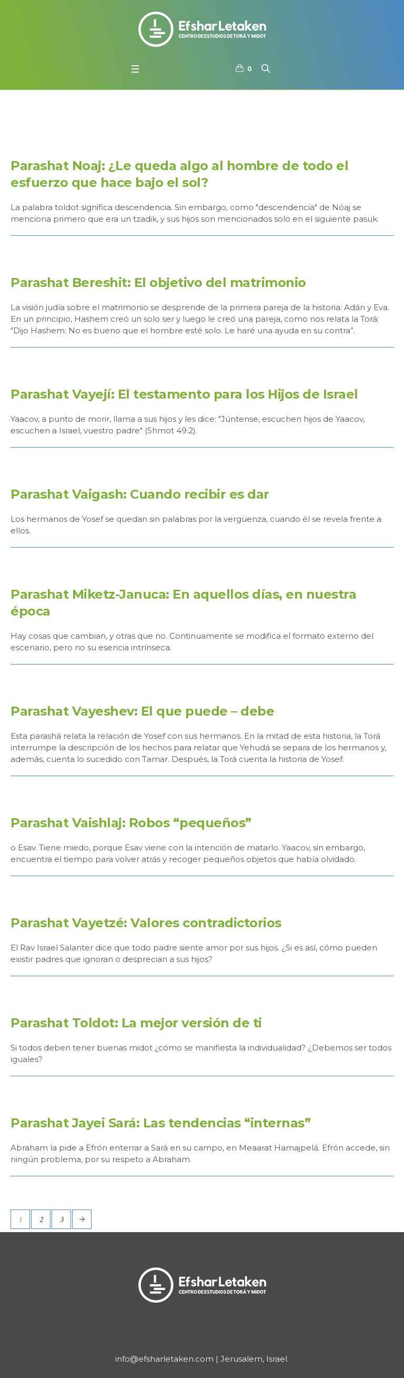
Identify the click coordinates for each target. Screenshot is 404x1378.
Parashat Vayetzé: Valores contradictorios (146, 922)
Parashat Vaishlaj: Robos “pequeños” (131, 822)
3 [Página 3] (61, 1219)
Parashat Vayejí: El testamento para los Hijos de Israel (184, 394)
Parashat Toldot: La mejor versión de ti (136, 1022)
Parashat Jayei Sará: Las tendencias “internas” (160, 1123)
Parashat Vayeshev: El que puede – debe (142, 711)
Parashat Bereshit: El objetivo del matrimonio (158, 282)
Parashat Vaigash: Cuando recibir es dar (140, 494)
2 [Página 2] (41, 1219)
